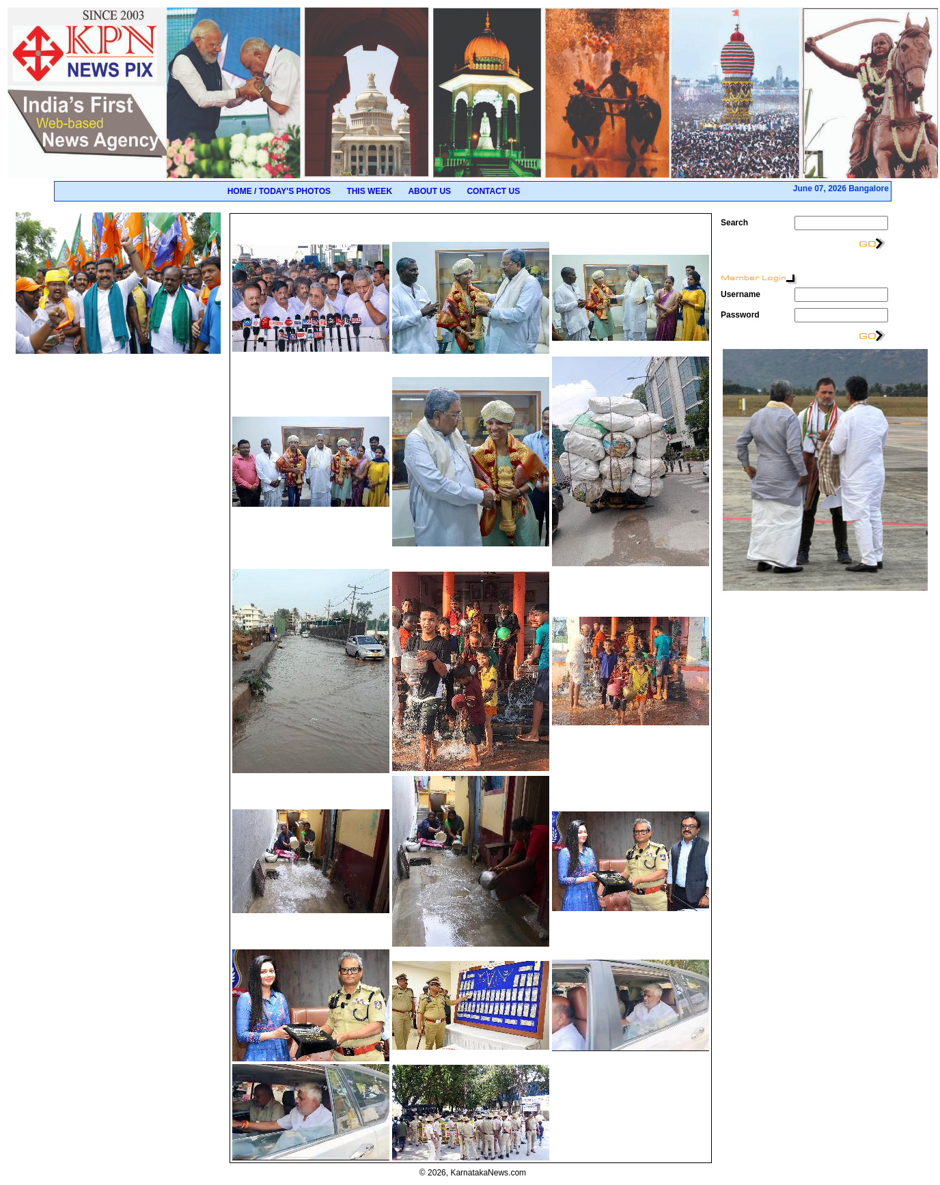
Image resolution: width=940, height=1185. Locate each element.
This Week (369, 191)
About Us (429, 191)
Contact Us (493, 191)
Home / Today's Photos (279, 191)
